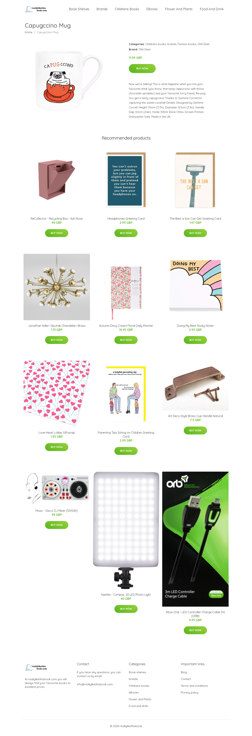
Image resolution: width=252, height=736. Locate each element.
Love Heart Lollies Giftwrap (57, 436)
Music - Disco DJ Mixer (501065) (57, 514)
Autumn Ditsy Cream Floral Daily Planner (126, 329)
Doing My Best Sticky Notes (195, 329)
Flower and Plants (179, 11)
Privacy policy (189, 696)
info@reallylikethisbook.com (95, 688)
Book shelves (79, 11)
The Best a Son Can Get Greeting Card (195, 222)
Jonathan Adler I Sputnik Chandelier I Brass (57, 329)
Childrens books (127, 11)
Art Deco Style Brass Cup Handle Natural (195, 419)
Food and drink (212, 11)
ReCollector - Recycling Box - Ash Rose (57, 222)
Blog (184, 676)
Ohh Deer (204, 47)
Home (28, 36)
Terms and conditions (194, 689)
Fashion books (187, 47)
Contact (186, 682)
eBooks (152, 11)
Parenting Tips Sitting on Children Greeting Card (126, 438)
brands (102, 11)
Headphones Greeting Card (126, 222)
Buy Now (142, 72)
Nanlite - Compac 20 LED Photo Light (126, 598)
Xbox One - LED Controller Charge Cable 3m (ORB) (195, 617)
